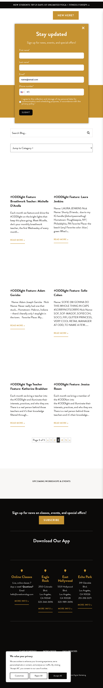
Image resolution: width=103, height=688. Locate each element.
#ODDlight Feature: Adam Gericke (27, 292)
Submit (26, 112)
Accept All (57, 675)
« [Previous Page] (47, 440)
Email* (22, 74)
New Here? (66, 15)
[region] (38, 666)
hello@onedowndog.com (21, 594)
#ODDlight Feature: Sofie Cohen (70, 292)
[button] (22, 92)
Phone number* (26, 86)
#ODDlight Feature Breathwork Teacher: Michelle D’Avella (29, 201)
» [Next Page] (69, 440)
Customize (19, 675)
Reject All (38, 675)
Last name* (24, 62)
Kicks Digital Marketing (78, 675)
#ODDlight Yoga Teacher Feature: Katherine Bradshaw (29, 386)
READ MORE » (17, 240)
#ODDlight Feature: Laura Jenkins (71, 199)
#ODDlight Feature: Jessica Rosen (71, 386)
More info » (22, 601)
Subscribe (51, 520)
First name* (24, 50)
